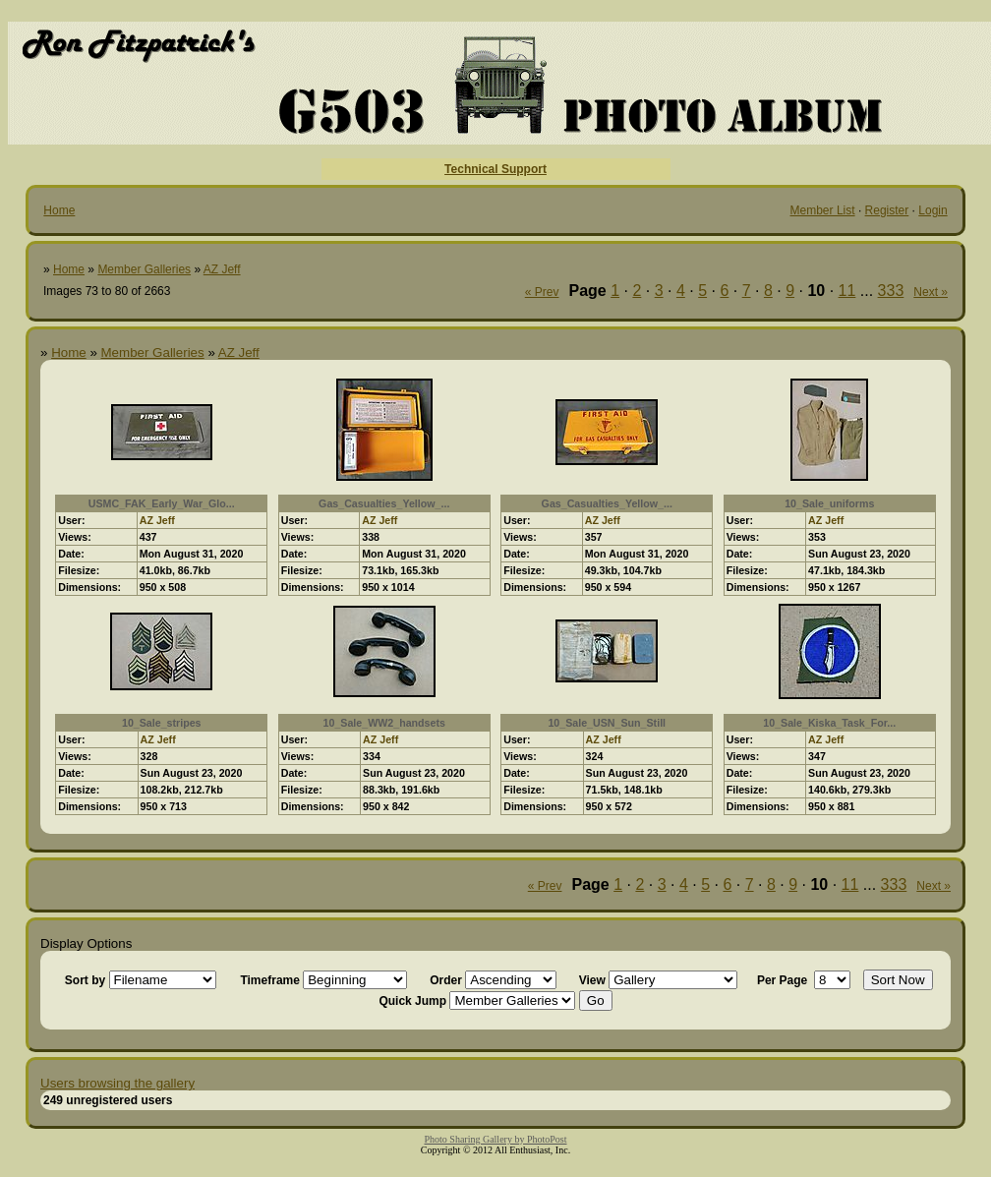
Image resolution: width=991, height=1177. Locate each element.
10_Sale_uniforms (829, 503)
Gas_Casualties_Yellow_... (384, 503)
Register (887, 210)
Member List (822, 210)
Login (932, 210)
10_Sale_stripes (162, 723)
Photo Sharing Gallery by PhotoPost (495, 1139)
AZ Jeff (222, 269)
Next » (930, 292)
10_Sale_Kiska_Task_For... (829, 723)
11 (847, 290)
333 (891, 290)
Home (59, 210)
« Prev (542, 292)
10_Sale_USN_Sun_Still (607, 723)
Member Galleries (144, 269)
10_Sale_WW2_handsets (384, 723)
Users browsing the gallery (117, 1083)
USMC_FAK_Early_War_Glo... (161, 503)
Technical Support (495, 169)
